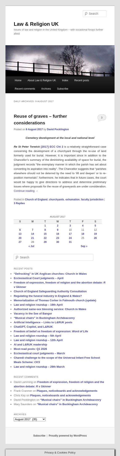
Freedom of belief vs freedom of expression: (51, 331)
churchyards (56, 199)
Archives (46, 88)
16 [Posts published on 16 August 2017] (57, 233)
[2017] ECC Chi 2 (52, 146)
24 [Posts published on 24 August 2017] (70, 238)
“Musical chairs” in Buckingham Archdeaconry (44, 317)
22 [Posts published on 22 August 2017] (45, 238)
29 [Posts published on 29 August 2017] (45, 242)
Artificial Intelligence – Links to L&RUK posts (43, 322)
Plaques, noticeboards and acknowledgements (67, 390)
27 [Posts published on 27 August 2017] (20, 242)
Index (65, 80)
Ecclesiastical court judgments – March (39, 353)
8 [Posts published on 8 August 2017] (45, 229)
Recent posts (81, 80)
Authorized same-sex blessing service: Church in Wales (50, 309)
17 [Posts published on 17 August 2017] (70, 233)
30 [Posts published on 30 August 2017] (57, 242)
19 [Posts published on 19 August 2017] (95, 233)
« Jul (31, 246)
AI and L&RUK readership (30, 344)
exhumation (73, 199)
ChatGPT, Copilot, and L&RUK (33, 326)
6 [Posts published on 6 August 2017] (20, 229)
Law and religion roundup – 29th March (39, 366)
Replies (19, 203)
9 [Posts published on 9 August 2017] (57, 229)
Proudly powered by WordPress (68, 435)
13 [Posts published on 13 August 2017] (20, 233)
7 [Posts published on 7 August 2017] (32, 229)
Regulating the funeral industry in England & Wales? (48, 296)
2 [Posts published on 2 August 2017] (57, 225)
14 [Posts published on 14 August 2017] (32, 233)
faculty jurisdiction (92, 199)
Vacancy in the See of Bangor (33, 313)
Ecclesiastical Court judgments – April (38, 278)
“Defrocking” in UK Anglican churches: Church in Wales (50, 273)
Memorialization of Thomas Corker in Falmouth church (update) (55, 300)
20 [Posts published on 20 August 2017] (20, 238)
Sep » (84, 246)
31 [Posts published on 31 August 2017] (70, 242)
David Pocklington (58, 129)
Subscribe (62, 88)
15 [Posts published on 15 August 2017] (45, 233)
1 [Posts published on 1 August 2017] (45, 225)
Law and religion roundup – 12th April (38, 340)
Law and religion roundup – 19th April (38, 304)
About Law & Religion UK (42, 80)
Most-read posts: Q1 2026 (30, 348)
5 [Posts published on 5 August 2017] (95, 225)
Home (18, 80)
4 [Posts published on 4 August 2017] (83, 225)
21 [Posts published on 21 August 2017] (32, 238)
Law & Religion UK (36, 24)
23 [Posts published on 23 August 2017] (57, 238)
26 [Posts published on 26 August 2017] (95, 238)
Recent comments (25, 88)
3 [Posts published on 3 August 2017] (70, 225)
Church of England (36, 199)
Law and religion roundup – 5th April (37, 335)
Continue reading (26, 190)
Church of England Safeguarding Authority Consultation (50, 291)
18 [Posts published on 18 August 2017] (82, 233)
